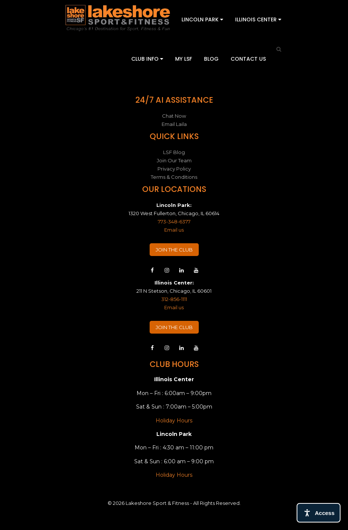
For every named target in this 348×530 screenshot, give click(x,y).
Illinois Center (258, 19)
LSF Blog (174, 152)
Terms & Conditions (174, 177)
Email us (174, 230)
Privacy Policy (174, 169)
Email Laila (174, 124)
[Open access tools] (318, 513)
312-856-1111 (174, 299)
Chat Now (174, 116)
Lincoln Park (202, 19)
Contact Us (248, 59)
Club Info (147, 59)
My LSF (183, 59)
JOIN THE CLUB (174, 250)
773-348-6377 (174, 222)
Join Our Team (174, 160)
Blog (211, 59)
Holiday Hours (174, 420)
